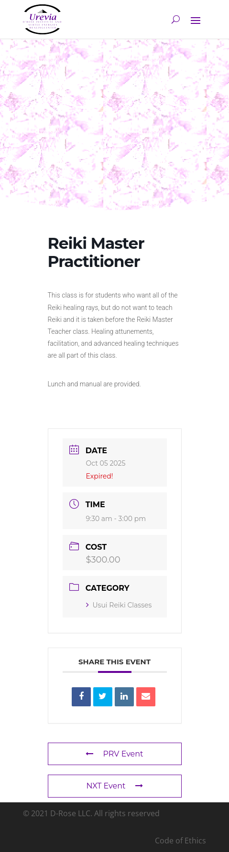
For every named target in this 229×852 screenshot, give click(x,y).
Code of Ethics (180, 840)
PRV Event (114, 753)
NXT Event (114, 785)
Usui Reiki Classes (119, 605)
